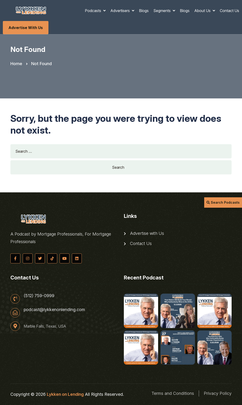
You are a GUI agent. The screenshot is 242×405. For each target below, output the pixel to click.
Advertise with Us (26, 27)
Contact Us (229, 10)
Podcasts (93, 10)
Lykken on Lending (65, 394)
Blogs (144, 10)
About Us (203, 10)
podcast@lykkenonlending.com (54, 310)
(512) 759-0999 (39, 296)
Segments (162, 10)
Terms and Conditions (172, 393)
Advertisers (120, 10)
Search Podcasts (223, 202)
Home (16, 63)
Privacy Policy (218, 393)
